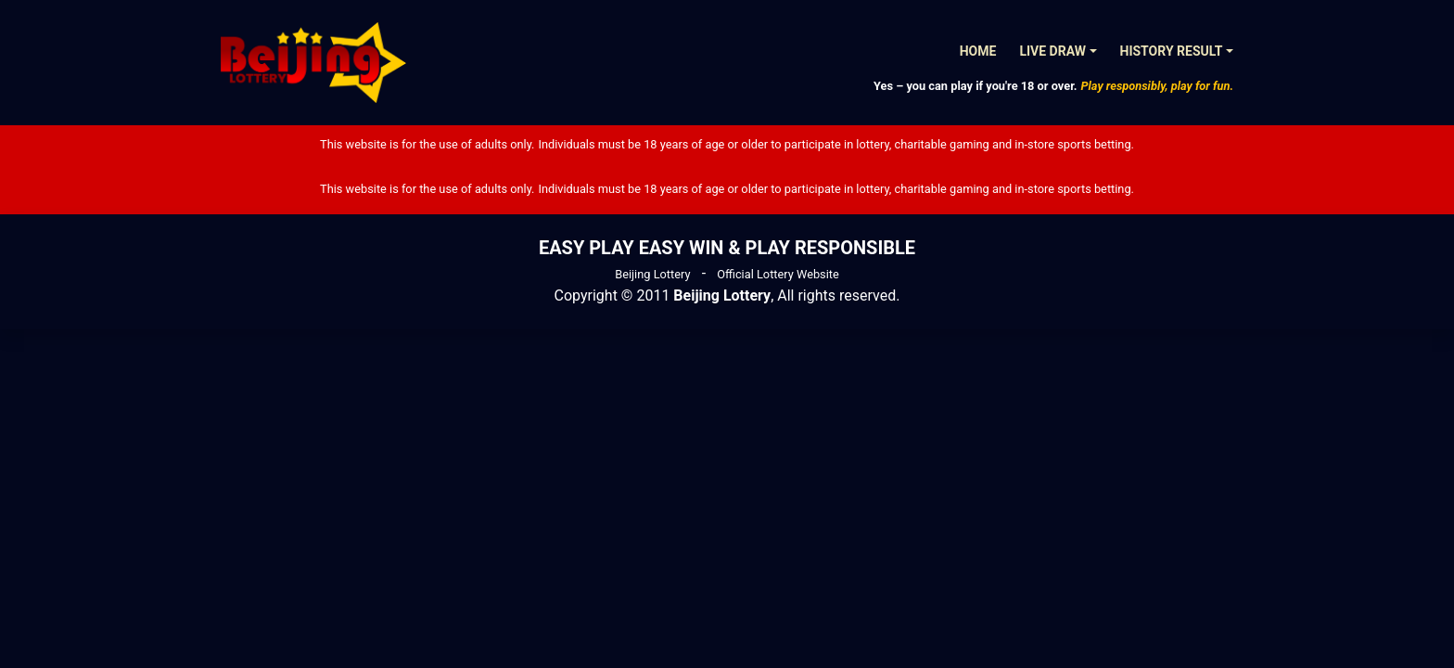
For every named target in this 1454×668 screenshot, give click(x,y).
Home (978, 51)
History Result (1171, 51)
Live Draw (1052, 51)
